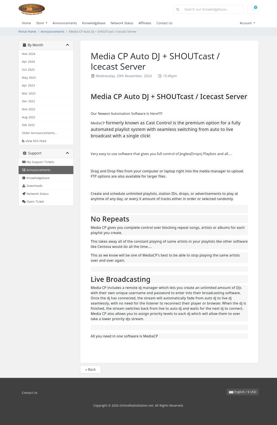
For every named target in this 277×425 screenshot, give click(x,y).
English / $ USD (242, 392)
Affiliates (144, 23)
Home (26, 23)
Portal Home (27, 31)
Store (40, 23)
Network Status (122, 23)
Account (246, 23)
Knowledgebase (93, 23)
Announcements (65, 23)
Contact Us (164, 23)
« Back (90, 369)
